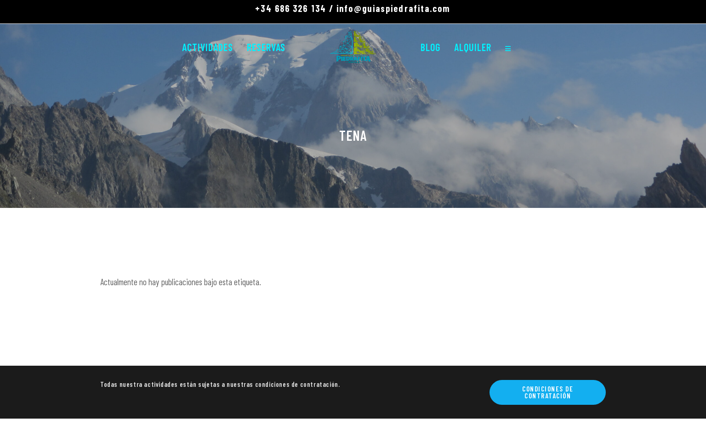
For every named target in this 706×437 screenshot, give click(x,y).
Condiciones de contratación (547, 392)
